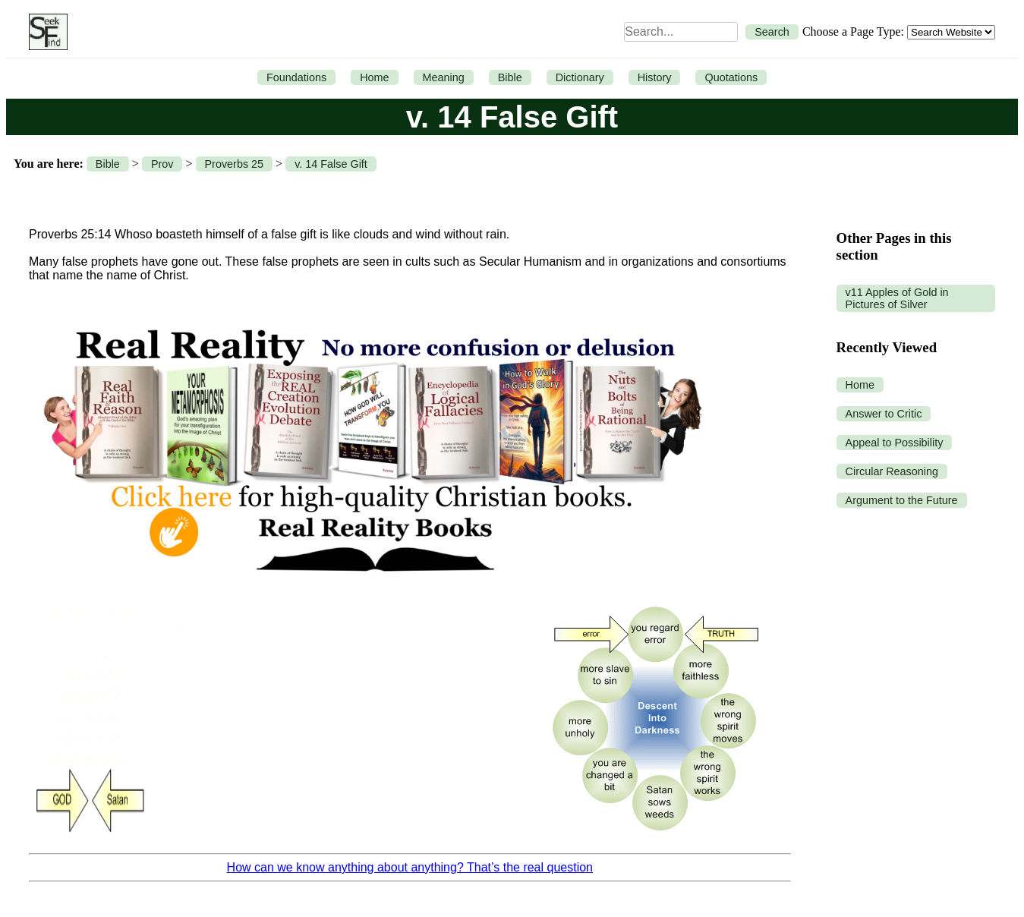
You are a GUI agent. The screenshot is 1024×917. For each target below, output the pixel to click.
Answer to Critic (884, 414)
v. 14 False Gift (331, 164)
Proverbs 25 (234, 164)
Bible (510, 77)
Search (772, 32)
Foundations (296, 77)
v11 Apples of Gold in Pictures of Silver (897, 298)
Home (374, 77)
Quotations (731, 77)
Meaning (444, 77)
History (655, 77)
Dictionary (580, 77)
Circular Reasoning (892, 471)
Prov (162, 164)
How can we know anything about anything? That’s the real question (410, 867)
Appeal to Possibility (895, 442)
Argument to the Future (902, 500)
